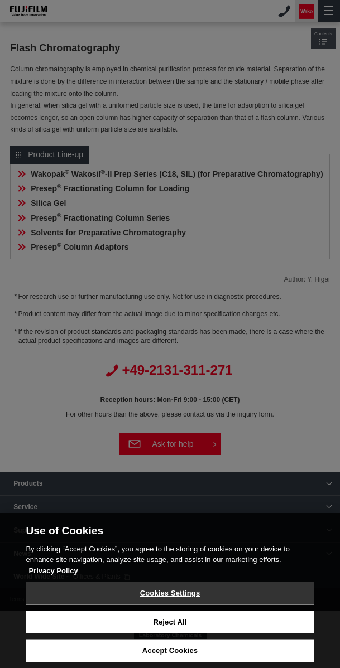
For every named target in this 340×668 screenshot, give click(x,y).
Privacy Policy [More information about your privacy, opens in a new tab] (53, 571)
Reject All (169, 622)
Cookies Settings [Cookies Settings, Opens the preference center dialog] (170, 593)
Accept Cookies (170, 650)
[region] (170, 590)
